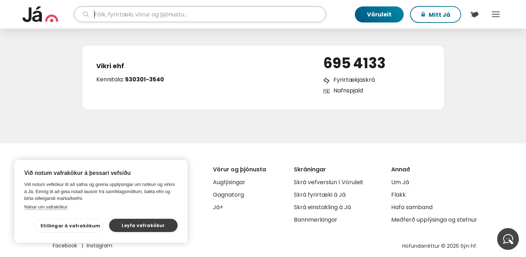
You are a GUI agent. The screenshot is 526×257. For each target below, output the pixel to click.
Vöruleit (379, 14)
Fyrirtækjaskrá (354, 80)
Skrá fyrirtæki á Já (320, 195)
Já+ (218, 207)
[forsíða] (47, 14)
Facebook (65, 245)
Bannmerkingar (315, 220)
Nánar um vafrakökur (45, 207)
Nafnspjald (348, 90)
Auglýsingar (229, 182)
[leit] (200, 14)
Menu (496, 14)
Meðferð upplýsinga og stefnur (434, 220)
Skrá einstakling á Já (322, 207)
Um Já (400, 182)
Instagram (99, 245)
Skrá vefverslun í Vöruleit (328, 182)
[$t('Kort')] (474, 14)
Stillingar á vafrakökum (70, 226)
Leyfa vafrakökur (143, 225)
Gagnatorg (228, 195)
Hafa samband (412, 207)
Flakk (398, 195)
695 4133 (354, 63)
